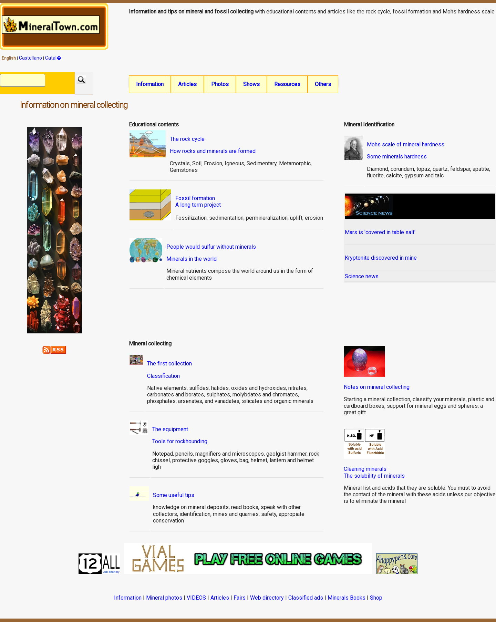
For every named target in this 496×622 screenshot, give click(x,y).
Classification (163, 376)
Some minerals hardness (397, 157)
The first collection (169, 364)
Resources (287, 84)
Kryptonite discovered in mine (381, 258)
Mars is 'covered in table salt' (380, 233)
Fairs (240, 598)
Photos (220, 84)
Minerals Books (346, 598)
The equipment (170, 430)
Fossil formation (195, 199)
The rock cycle (187, 139)
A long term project (198, 205)
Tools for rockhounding (179, 442)
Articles (187, 84)
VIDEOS (196, 598)
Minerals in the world (191, 259)
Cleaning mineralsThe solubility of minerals (374, 472)
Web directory (267, 598)
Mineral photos (164, 598)
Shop (376, 598)
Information (150, 84)
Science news (362, 277)
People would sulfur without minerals (211, 247)
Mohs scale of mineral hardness (405, 145)
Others (323, 84)
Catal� (53, 58)
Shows (251, 84)
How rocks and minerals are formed (213, 151)
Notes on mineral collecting (377, 387)
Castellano (30, 58)
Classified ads (305, 598)
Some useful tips (173, 496)
